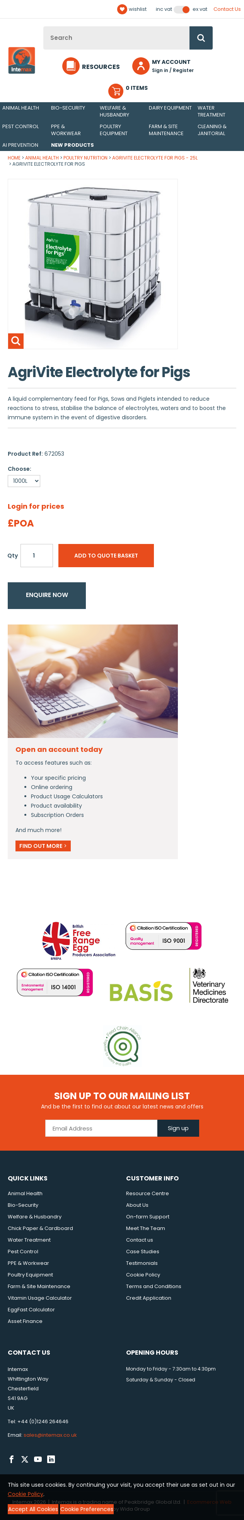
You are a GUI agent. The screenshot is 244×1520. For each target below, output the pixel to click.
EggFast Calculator (31, 1309)
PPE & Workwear (66, 130)
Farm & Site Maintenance (166, 130)
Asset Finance (25, 1321)
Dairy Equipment (170, 108)
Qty (12, 555)
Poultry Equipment (114, 130)
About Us (137, 1205)
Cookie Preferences (86, 1509)
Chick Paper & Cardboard (40, 1228)
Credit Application (148, 1298)
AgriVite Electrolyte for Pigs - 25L (155, 157)
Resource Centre (147, 1193)
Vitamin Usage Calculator (40, 1298)
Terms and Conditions (153, 1286)
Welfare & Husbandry (114, 111)
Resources (101, 66)
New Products (72, 145)
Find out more (43, 846)
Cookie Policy (143, 1274)
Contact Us (227, 9)
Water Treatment (211, 111)
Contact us (139, 1240)
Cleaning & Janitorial (212, 130)
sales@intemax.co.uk (50, 1435)
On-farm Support (147, 1216)
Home (14, 157)
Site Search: (43, 26)
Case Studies (142, 1251)
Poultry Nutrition (85, 157)
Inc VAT (164, 9)
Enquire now (47, 594)
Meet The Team (145, 1228)
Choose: (19, 469)
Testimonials (142, 1263)
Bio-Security (68, 108)
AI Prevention (20, 145)
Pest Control (20, 126)
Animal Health (20, 108)
